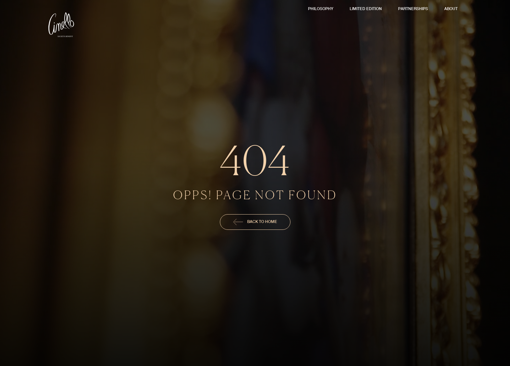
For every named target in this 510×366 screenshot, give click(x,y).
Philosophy (320, 8)
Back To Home (255, 222)
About (451, 8)
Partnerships (413, 8)
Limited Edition (366, 8)
